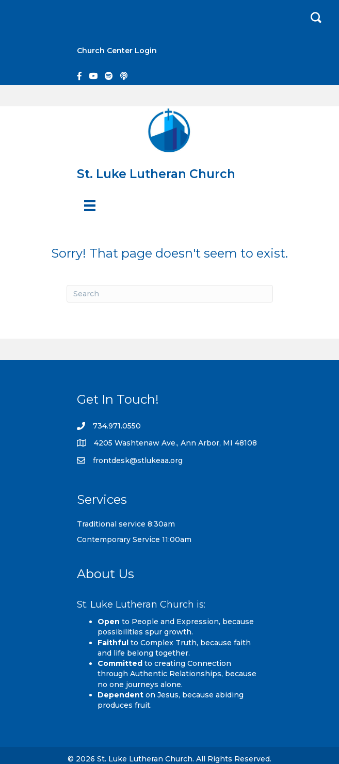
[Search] (170, 294)
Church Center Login (117, 50)
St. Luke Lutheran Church (156, 174)
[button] (316, 17)
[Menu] (90, 205)
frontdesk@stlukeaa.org (138, 460)
